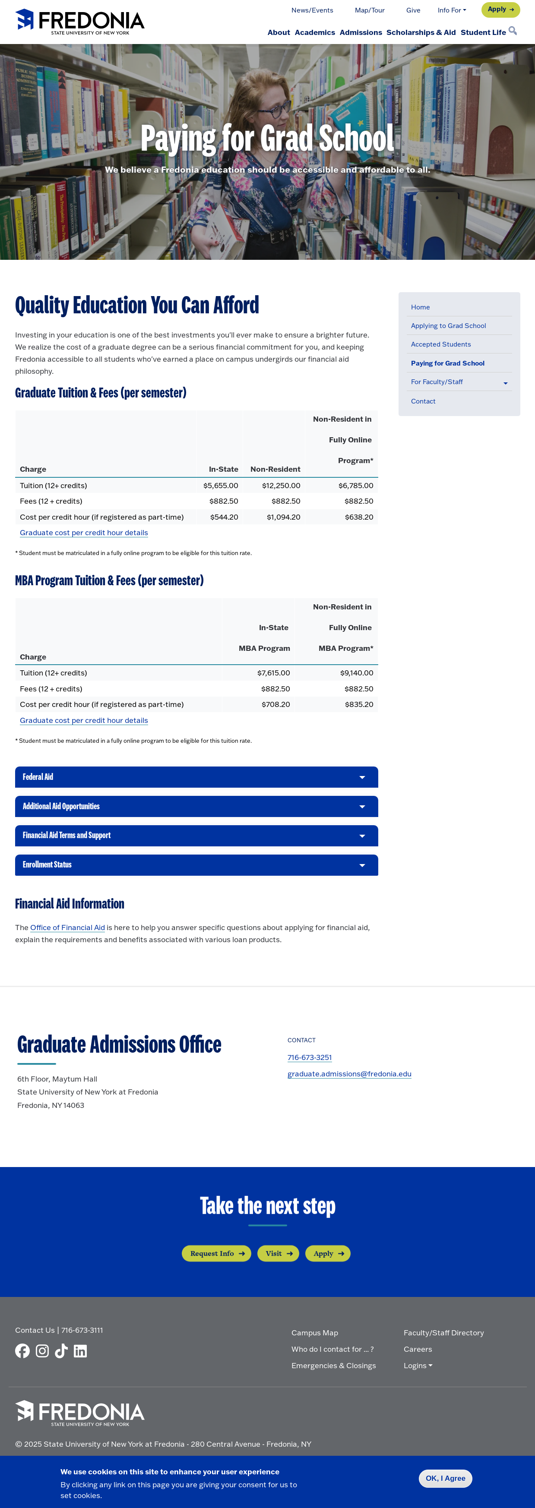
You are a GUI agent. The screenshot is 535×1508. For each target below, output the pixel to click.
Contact (423, 401)
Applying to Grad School (448, 326)
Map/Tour (370, 10)
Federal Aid (40, 781)
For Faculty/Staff (437, 382)
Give (413, 10)
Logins (415, 1369)
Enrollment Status (51, 874)
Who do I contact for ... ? (332, 1352)
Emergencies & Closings (333, 1369)
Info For (449, 10)
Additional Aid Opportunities (67, 812)
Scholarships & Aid (410, 32)
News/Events (312, 10)
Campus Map (314, 1336)
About (245, 32)
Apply (497, 9)
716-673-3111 (82, 1333)
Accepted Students (441, 344)
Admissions (342, 32)
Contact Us (35, 1333)
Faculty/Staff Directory (444, 1336)
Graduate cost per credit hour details (84, 532)
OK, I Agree (445, 1478)
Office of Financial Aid (67, 934)
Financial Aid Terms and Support (73, 843)
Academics (289, 32)
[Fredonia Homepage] (80, 22)
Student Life (479, 32)
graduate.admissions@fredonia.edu (350, 1080)
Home (420, 307)
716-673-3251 (310, 1064)
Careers (418, 1352)
